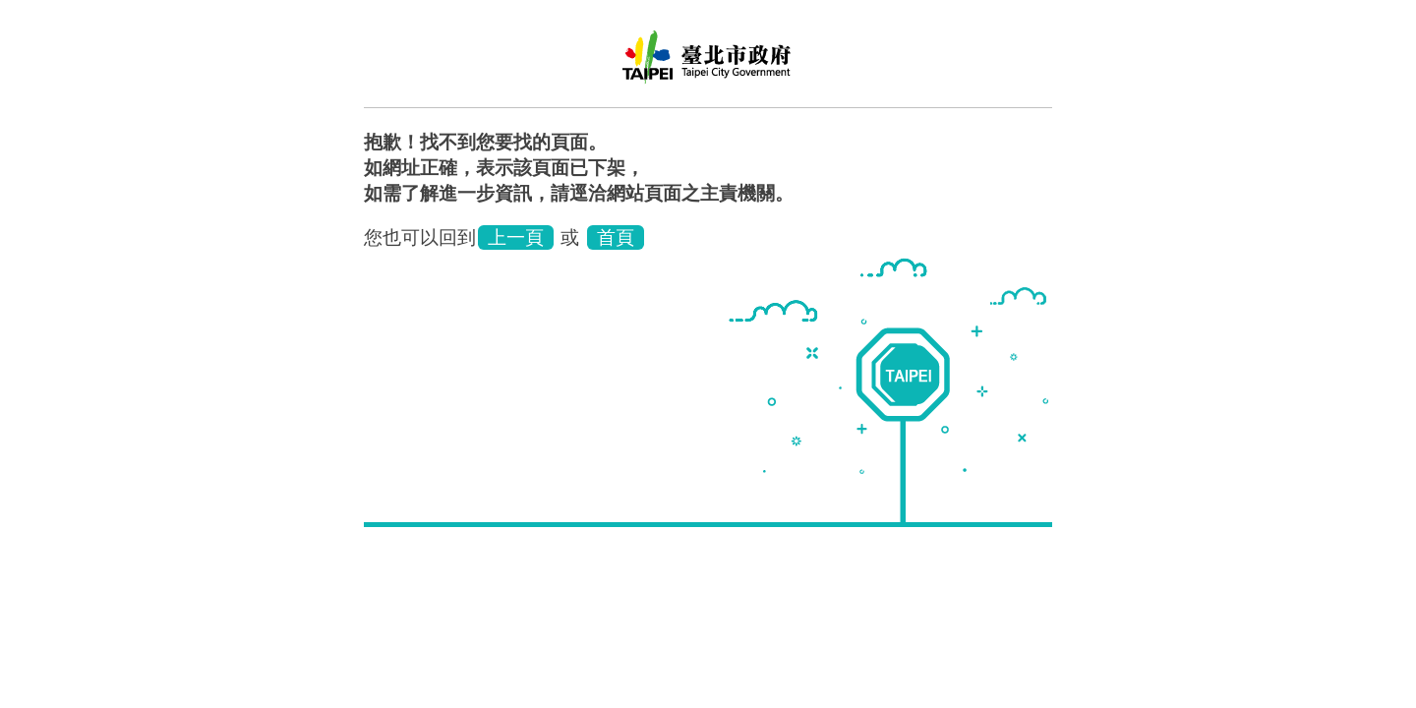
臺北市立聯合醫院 (708, 64)
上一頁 (516, 237)
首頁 (615, 237)
